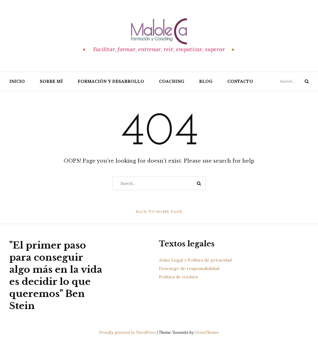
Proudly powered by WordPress (128, 332)
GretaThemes (207, 332)
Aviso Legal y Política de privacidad (195, 260)
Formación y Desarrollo (111, 81)
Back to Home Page (159, 211)
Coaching (171, 81)
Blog (205, 81)
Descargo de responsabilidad (189, 268)
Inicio (17, 81)
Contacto (240, 81)
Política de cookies (178, 277)
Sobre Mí (51, 81)
